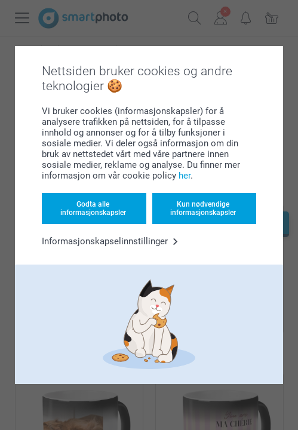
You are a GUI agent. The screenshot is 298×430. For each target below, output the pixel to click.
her (185, 175)
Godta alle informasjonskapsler (93, 208)
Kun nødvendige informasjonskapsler (203, 208)
